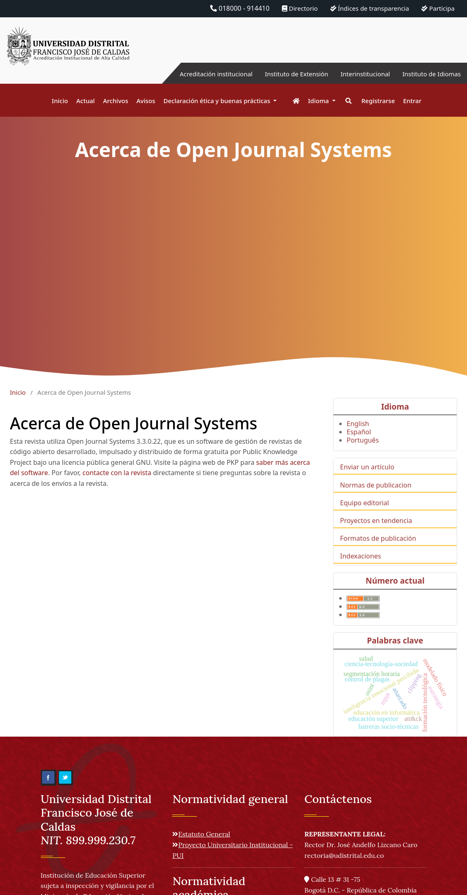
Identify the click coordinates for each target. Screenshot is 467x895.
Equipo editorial (364, 512)
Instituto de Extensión (287, 73)
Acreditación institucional (201, 73)
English (358, 433)
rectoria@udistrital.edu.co (344, 855)
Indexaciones (360, 565)
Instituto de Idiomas (429, 73)
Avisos (145, 101)
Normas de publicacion (375, 494)
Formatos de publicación (378, 548)
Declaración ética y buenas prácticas (218, 101)
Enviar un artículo (367, 476)
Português (363, 450)
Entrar (412, 101)
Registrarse (378, 101)
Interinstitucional (359, 73)
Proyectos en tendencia (376, 530)
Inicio (60, 101)
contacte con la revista (116, 472)
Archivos (115, 101)
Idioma (319, 101)
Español (359, 441)
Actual (85, 101)
